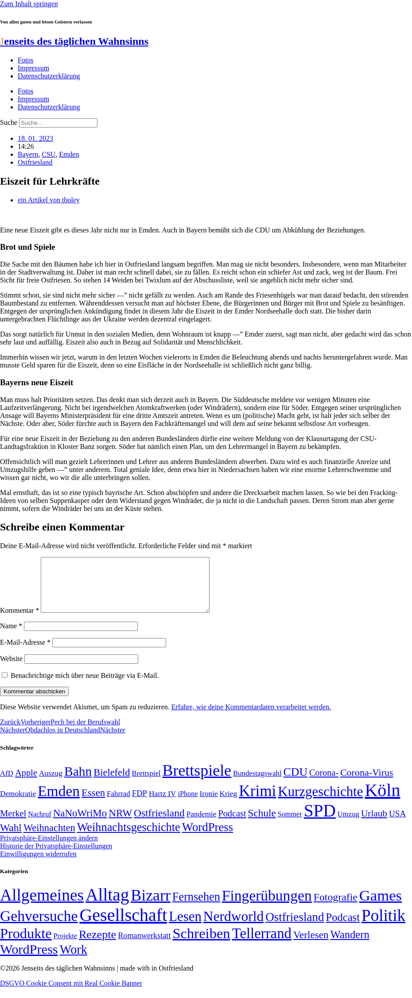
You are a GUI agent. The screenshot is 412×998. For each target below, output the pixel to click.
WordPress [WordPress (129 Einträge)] (207, 837)
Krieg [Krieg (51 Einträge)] (228, 804)
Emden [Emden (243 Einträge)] (59, 801)
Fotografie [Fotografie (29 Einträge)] (336, 907)
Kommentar (19, 621)
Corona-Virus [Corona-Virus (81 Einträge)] (366, 783)
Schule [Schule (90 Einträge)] (262, 823)
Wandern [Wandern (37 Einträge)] (349, 945)
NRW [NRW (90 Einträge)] (120, 823)
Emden (69, 154)
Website (11, 669)
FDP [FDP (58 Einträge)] (139, 803)
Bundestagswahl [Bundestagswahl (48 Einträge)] (257, 784)
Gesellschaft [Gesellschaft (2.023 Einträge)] (123, 926)
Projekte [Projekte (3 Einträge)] (65, 946)
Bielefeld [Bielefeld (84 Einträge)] (111, 783)
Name (11, 636)
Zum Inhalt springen (29, 4)
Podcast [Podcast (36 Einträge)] (343, 928)
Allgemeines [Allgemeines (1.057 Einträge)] (42, 906)
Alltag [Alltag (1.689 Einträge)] (107, 905)
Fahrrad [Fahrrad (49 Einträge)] (118, 804)
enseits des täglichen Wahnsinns (74, 41)
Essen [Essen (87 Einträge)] (93, 803)
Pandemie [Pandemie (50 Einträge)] (202, 824)
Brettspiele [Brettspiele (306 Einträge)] (197, 781)
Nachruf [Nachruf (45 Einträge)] (39, 824)
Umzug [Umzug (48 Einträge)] (348, 824)
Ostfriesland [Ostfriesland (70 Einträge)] (294, 927)
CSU (48, 154)
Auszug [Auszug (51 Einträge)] (50, 783)
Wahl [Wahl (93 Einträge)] (11, 838)
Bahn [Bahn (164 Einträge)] (78, 782)
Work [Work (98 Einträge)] (73, 960)
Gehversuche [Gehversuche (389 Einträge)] (39, 926)
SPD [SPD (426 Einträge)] (320, 821)
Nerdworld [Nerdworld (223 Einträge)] (233, 927)
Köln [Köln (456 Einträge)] (382, 801)
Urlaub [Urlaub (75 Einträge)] (374, 824)
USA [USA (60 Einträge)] (397, 824)
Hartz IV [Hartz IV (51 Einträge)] (162, 804)
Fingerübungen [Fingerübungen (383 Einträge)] (267, 906)
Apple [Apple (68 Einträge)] (26, 783)
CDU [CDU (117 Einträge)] (296, 782)
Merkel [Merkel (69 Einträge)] (13, 824)
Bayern (28, 154)
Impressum (33, 68)
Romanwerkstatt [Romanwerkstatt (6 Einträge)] (144, 946)
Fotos (26, 60)
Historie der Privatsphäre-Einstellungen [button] (56, 856)
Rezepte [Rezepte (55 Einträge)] (97, 945)
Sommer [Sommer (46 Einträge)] (290, 825)
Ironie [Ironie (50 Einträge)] (209, 804)
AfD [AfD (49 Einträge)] (6, 784)
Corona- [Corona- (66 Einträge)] (323, 783)
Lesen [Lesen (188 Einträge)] (185, 927)
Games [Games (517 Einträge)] (380, 906)
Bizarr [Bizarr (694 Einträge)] (151, 906)
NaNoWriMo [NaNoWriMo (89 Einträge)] (80, 823)
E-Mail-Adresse (25, 653)
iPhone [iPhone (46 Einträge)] (188, 804)
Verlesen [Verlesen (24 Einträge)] (310, 945)
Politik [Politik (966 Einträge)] (383, 926)
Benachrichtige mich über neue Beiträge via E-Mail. (85, 686)
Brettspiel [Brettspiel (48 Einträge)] (146, 784)
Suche (8, 122)
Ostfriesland (35, 162)
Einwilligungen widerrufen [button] (38, 864)
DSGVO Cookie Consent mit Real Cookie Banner (71, 994)
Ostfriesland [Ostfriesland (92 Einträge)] (159, 823)
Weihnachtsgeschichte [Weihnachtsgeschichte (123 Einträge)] (128, 838)
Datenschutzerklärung (49, 76)
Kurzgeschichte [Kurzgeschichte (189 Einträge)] (320, 802)
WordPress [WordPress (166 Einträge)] (29, 959)
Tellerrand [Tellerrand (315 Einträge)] (262, 944)
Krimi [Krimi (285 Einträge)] (257, 801)
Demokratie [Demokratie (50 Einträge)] (18, 804)
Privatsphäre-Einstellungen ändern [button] (49, 848)
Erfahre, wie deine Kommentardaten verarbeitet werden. (251, 717)
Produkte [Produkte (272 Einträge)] (26, 944)
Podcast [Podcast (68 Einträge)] (232, 824)
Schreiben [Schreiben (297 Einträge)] (201, 944)
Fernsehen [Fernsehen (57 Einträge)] (196, 907)
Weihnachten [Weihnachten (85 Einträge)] (49, 838)
